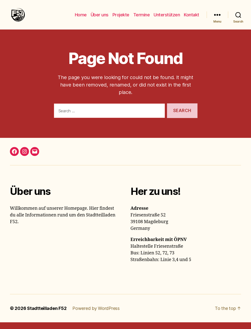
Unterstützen (167, 18)
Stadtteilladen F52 (46, 315)
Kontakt (191, 18)
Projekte (120, 18)
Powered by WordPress (96, 315)
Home (81, 18)
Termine (141, 18)
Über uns (100, 18)
